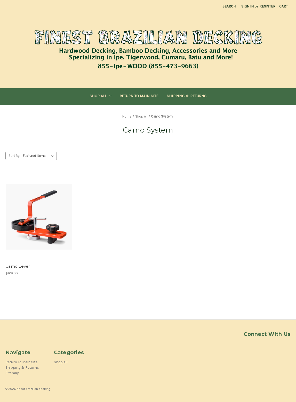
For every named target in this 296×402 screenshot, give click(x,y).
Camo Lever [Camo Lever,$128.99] (17, 266)
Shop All (100, 96)
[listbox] (39, 156)
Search (229, 6)
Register (267, 6)
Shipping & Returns (186, 96)
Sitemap (12, 373)
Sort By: (14, 156)
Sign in (247, 6)
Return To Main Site (138, 96)
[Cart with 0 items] (283, 6)
